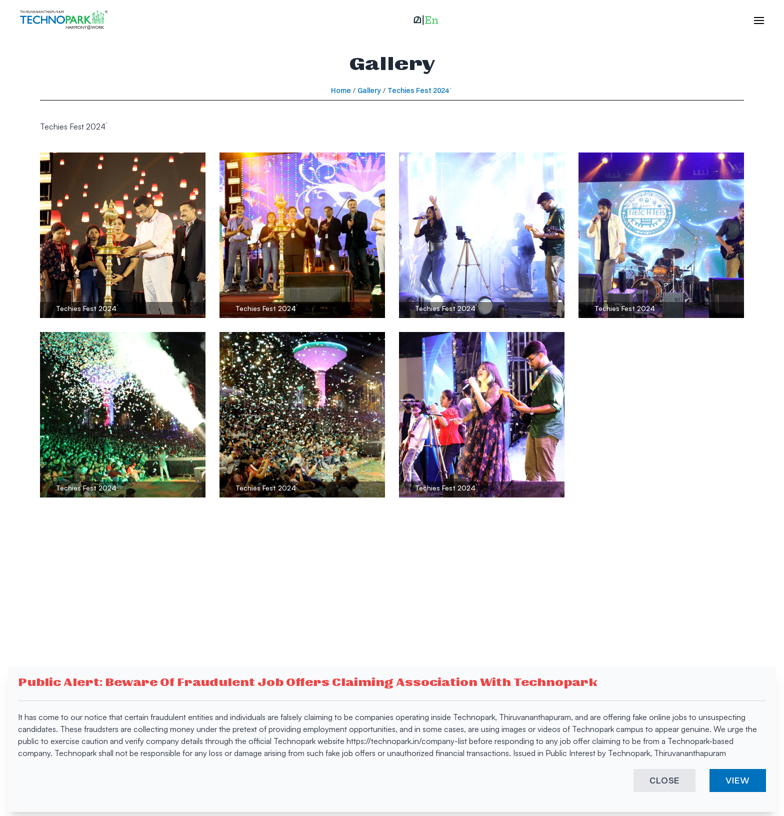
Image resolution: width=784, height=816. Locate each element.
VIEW (738, 780)
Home (341, 90)
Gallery (369, 90)
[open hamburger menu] (754, 20)
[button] (426, 20)
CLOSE (665, 780)
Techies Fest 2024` (420, 90)
